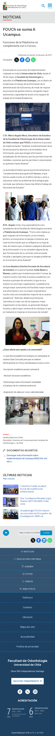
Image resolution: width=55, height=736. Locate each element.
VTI (32, 733)
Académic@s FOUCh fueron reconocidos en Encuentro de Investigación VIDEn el (36, 513)
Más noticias (9, 478)
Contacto (27, 607)
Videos (27, 581)
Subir (6, 533)
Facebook (22, 60)
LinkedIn (27, 59)
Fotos (27, 574)
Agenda (27, 566)
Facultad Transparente (27, 681)
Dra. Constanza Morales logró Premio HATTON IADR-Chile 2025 (35, 501)
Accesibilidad (27, 636)
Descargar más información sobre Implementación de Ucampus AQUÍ (27, 458)
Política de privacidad (27, 646)
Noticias (27, 551)
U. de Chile (39, 733)
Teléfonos (27, 597)
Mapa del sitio (27, 627)
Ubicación (28, 617)
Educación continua (27, 559)
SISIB (27, 733)
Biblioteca (27, 589)
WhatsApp (33, 59)
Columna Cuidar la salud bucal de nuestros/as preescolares (33, 489)
